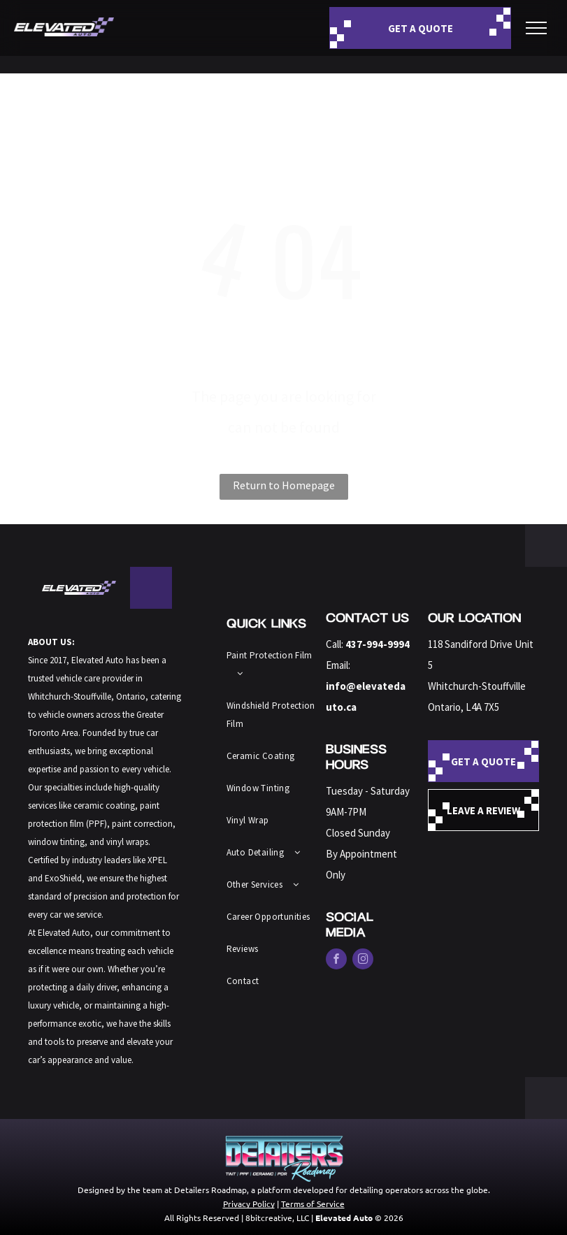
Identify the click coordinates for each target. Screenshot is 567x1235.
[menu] (536, 28)
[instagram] (362, 960)
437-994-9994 (377, 644)
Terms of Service (313, 1203)
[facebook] (336, 960)
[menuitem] (274, 665)
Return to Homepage (284, 485)
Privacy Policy (249, 1203)
